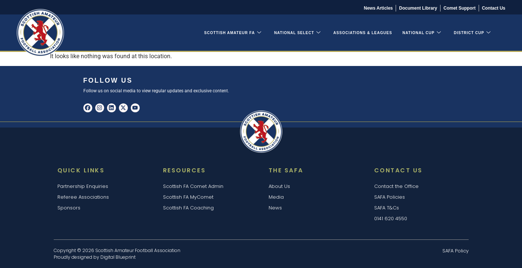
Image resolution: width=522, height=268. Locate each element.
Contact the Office (396, 186)
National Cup (421, 33)
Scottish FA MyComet (188, 197)
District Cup (472, 33)
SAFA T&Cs (386, 207)
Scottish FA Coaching (188, 207)
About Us (279, 186)
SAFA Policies (389, 197)
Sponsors (68, 207)
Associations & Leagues (362, 33)
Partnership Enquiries (82, 186)
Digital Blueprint (118, 257)
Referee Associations (83, 197)
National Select (297, 33)
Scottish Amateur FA (233, 33)
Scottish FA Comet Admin (193, 186)
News (275, 207)
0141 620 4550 (390, 218)
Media (276, 197)
